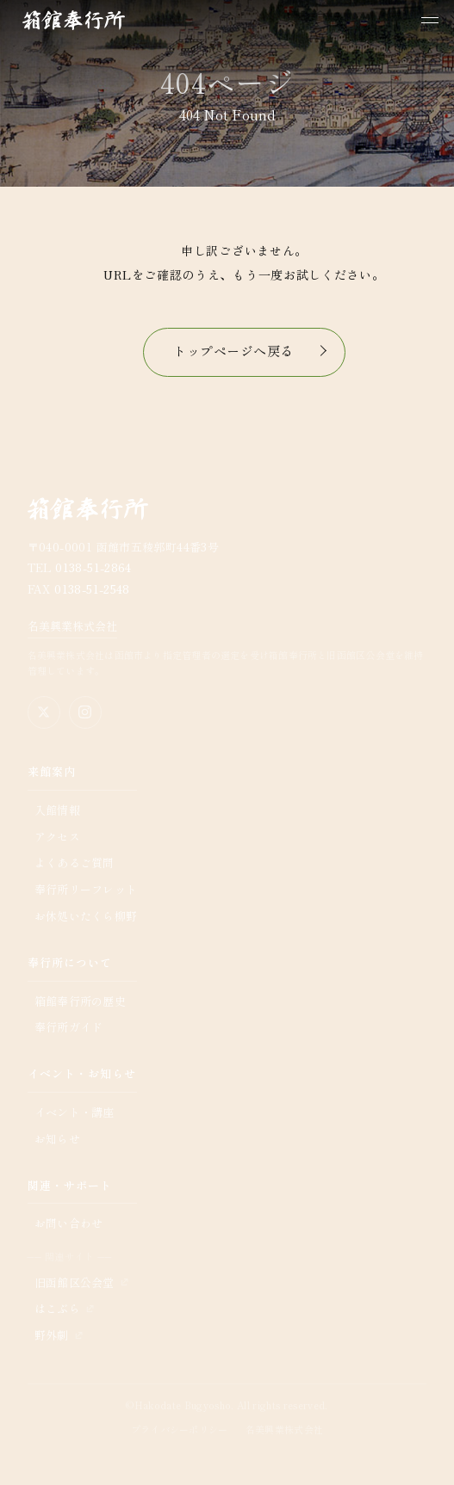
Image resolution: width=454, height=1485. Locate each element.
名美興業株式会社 (72, 626)
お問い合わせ (68, 1223)
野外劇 (51, 1335)
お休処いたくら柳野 (85, 916)
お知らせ (57, 1139)
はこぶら (57, 1308)
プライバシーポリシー (179, 1429)
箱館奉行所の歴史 (80, 1001)
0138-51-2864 (93, 567)
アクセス (57, 837)
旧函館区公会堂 (74, 1282)
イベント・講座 (74, 1112)
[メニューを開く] (429, 20)
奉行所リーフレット (85, 889)
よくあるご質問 (74, 862)
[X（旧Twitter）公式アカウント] (44, 712)
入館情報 (57, 810)
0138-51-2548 (92, 589)
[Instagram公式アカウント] (85, 712)
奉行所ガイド (68, 1027)
